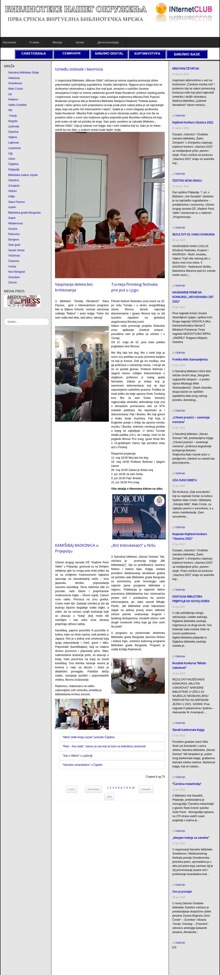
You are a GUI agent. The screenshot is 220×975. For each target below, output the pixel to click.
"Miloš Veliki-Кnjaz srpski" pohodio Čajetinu (89, 737)
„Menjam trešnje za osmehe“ (190, 838)
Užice (11, 158)
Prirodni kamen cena (184, 956)
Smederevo (15, 83)
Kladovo (13, 99)
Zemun (12, 282)
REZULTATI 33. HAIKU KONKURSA (193, 234)
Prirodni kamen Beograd (186, 964)
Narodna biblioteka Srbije (23, 72)
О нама (34, 42)
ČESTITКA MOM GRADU (187, 181)
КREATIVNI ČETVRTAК (185, 69)
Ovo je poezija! (182, 892)
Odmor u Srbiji (180, 968)
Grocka (12, 228)
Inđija (11, 196)
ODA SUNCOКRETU (184, 480)
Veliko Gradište (17, 105)
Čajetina (13, 164)
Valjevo (12, 137)
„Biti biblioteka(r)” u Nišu (133, 545)
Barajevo (13, 239)
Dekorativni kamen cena (186, 960)
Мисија (57, 42)
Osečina (13, 131)
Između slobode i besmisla (79, 69)
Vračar (12, 266)
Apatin (12, 207)
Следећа (146, 789)
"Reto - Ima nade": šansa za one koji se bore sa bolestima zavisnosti (104, 746)
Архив (80, 42)
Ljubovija (13, 126)
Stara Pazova (16, 202)
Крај (109, 796)
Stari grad (14, 244)
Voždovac (14, 255)
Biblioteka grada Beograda (24, 212)
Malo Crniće (15, 88)
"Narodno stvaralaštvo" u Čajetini (82, 764)
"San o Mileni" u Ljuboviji (77, 755)
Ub (10, 94)
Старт (71, 789)
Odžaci (12, 191)
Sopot (11, 218)
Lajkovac (13, 142)
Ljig (10, 153)
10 (133, 787)
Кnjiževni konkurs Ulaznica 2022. (193, 122)
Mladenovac (15, 223)
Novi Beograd (16, 271)
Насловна (9, 42)
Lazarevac (14, 148)
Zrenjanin (14, 185)
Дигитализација (108, 42)
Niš (10, 110)
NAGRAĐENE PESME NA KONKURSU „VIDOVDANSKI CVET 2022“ (193, 296)
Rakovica (13, 234)
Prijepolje (13, 169)
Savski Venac (16, 250)
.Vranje (12, 115)
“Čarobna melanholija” (186, 784)
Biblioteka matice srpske (23, 175)
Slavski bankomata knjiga (188, 730)
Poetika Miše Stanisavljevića (190, 359)
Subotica (13, 180)
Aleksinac (14, 78)
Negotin (13, 121)
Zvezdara (14, 277)
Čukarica (13, 261)
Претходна (93, 789)
